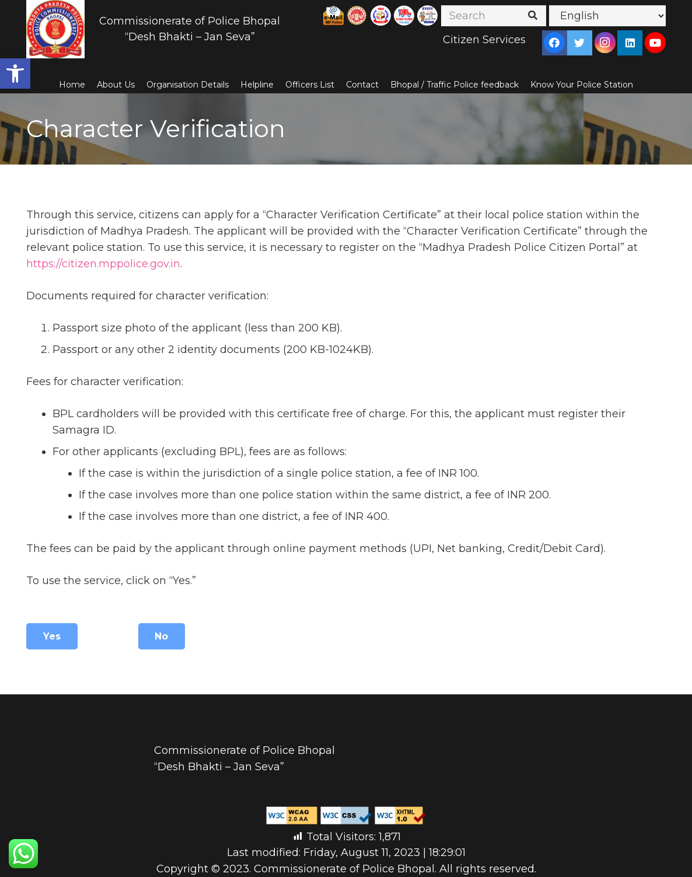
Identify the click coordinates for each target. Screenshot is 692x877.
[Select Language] (607, 15)
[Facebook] (554, 42)
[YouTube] (655, 42)
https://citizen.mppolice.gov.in (103, 263)
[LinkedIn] (630, 42)
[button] (15, 73)
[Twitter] (579, 42)
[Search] (493, 15)
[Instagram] (605, 42)
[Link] (55, 29)
